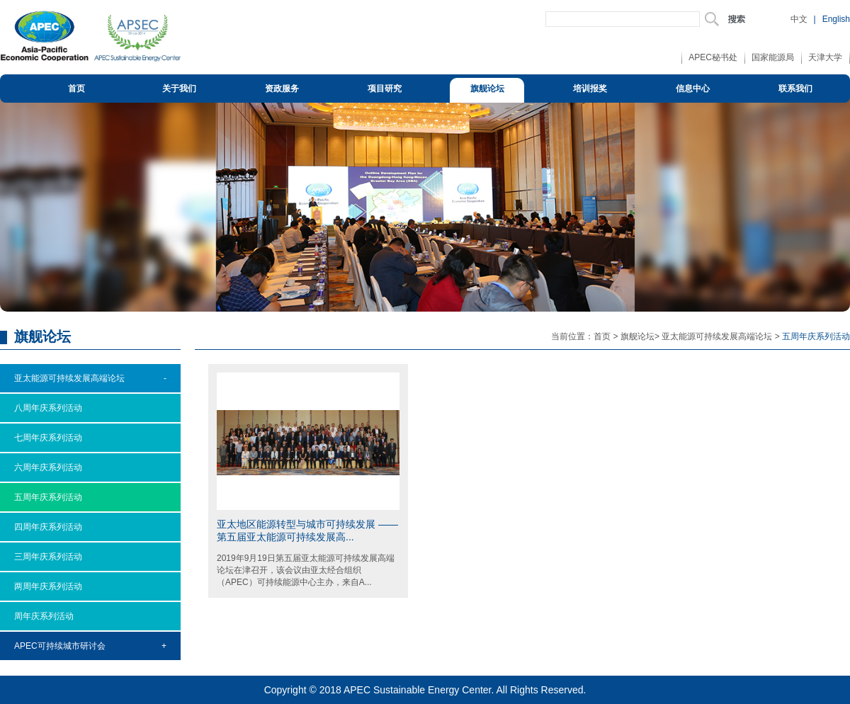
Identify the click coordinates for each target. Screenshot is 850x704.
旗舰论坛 (487, 88)
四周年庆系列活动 (48, 527)
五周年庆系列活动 (48, 497)
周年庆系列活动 (44, 616)
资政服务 (282, 88)
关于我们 (179, 88)
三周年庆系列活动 (48, 557)
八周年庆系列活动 (48, 408)
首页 (76, 88)
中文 (799, 19)
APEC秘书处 (712, 57)
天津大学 (825, 57)
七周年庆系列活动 (48, 438)
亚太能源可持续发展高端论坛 (717, 336)
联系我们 (795, 88)
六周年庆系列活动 (48, 467)
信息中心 (693, 88)
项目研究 (385, 88)
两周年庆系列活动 (48, 586)
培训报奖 (590, 88)
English (836, 19)
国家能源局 (773, 57)
